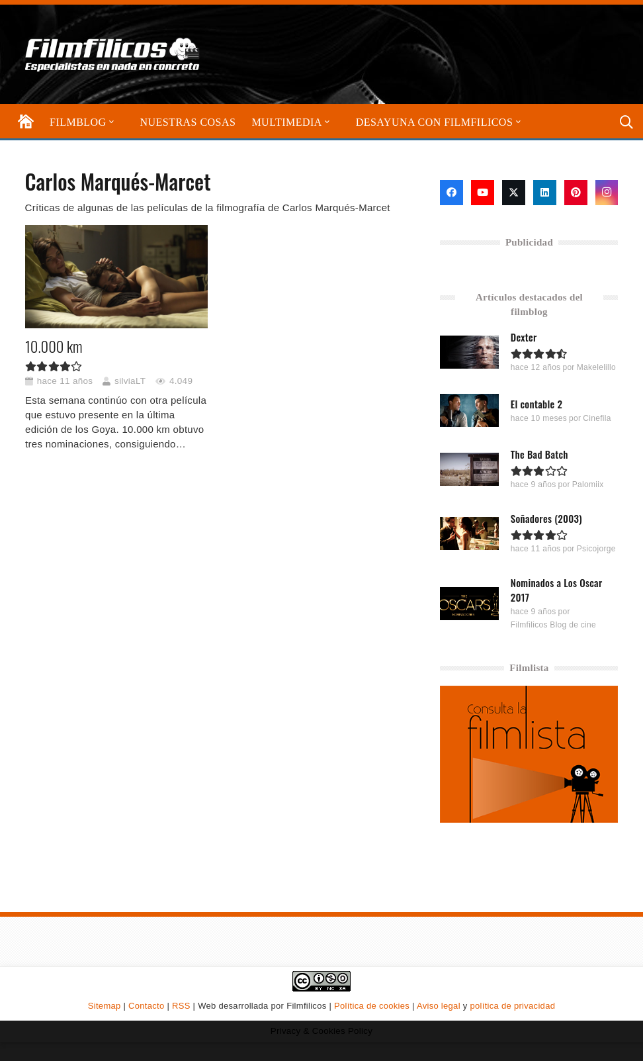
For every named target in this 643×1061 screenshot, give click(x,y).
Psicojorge (596, 548)
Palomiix (588, 484)
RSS (181, 1006)
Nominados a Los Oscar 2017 (557, 589)
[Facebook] (451, 192)
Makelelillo (596, 367)
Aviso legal (438, 1006)
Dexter (524, 337)
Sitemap (104, 1006)
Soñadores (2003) (546, 518)
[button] (110, 122)
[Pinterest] (575, 192)
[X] (513, 192)
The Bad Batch (539, 454)
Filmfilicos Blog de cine (553, 624)
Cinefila (597, 417)
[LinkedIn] (544, 192)
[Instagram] (607, 192)
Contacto (146, 1006)
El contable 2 (536, 403)
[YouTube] (482, 192)
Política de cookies (371, 1006)
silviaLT (130, 380)
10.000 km (54, 345)
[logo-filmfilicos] (113, 54)
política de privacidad (512, 1006)
